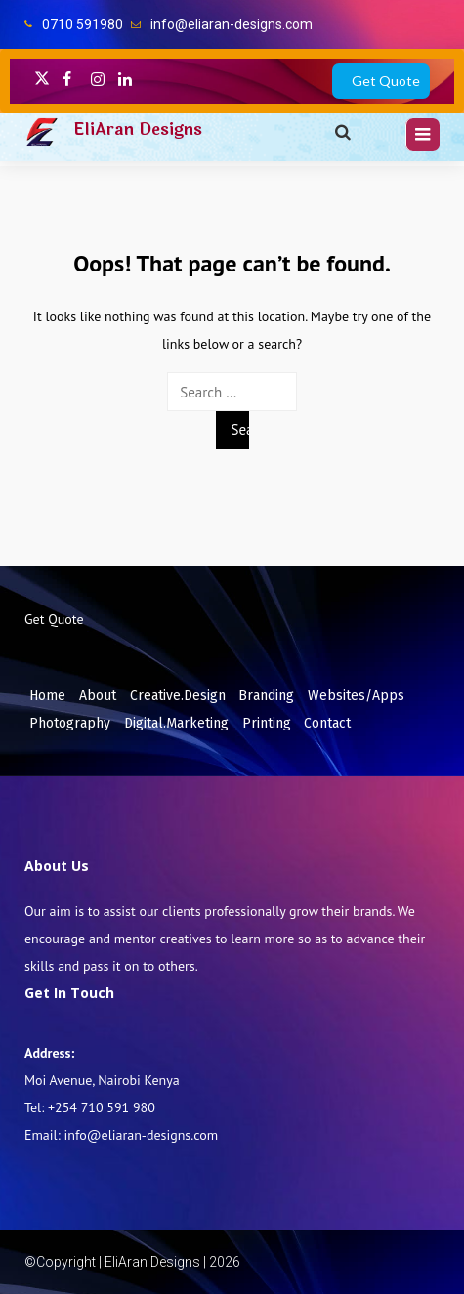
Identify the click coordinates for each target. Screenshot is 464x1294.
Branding (266, 696)
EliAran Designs (137, 129)
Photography (69, 723)
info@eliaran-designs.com (231, 24)
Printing (266, 723)
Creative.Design (178, 696)
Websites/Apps (356, 696)
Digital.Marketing (176, 723)
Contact (327, 723)
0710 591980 (82, 24)
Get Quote (386, 80)
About (97, 696)
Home (47, 696)
